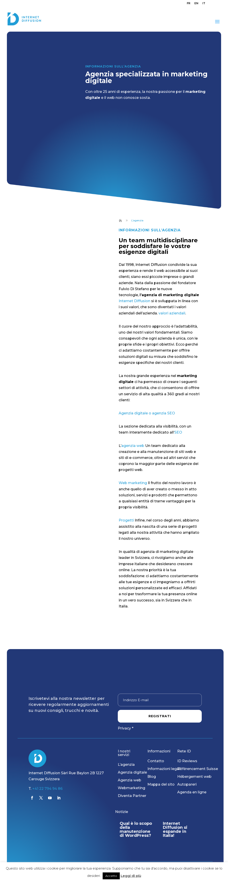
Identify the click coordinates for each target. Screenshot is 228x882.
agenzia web (132, 446)
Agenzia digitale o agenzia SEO (147, 413)
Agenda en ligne (191, 792)
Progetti (127, 520)
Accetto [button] (111, 876)
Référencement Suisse (197, 769)
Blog (151, 776)
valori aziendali (172, 313)
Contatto (155, 761)
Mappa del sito (161, 784)
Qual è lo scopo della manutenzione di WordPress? (136, 829)
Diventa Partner (132, 796)
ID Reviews (187, 761)
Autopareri (187, 784)
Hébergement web (194, 776)
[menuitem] (188, 4)
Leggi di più (131, 876)
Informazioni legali (164, 769)
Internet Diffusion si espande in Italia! (175, 829)
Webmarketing (131, 788)
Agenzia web (129, 780)
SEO (178, 432)
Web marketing (133, 483)
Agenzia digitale (132, 772)
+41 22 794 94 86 (47, 788)
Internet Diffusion (134, 301)
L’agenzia (126, 764)
